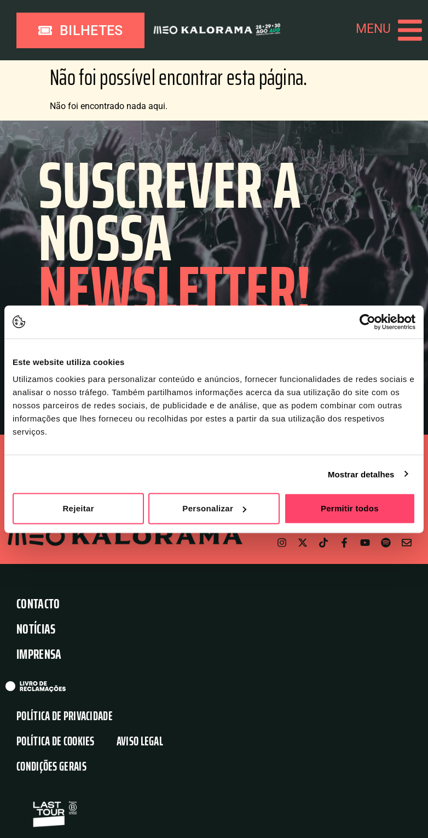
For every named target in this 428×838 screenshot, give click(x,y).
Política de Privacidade (64, 716)
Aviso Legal (140, 741)
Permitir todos (350, 508)
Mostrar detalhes (361, 473)
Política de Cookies (55, 741)
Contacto (38, 604)
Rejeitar (78, 508)
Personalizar (214, 508)
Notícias (35, 629)
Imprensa (38, 654)
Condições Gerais (51, 767)
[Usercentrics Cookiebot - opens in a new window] (367, 321)
